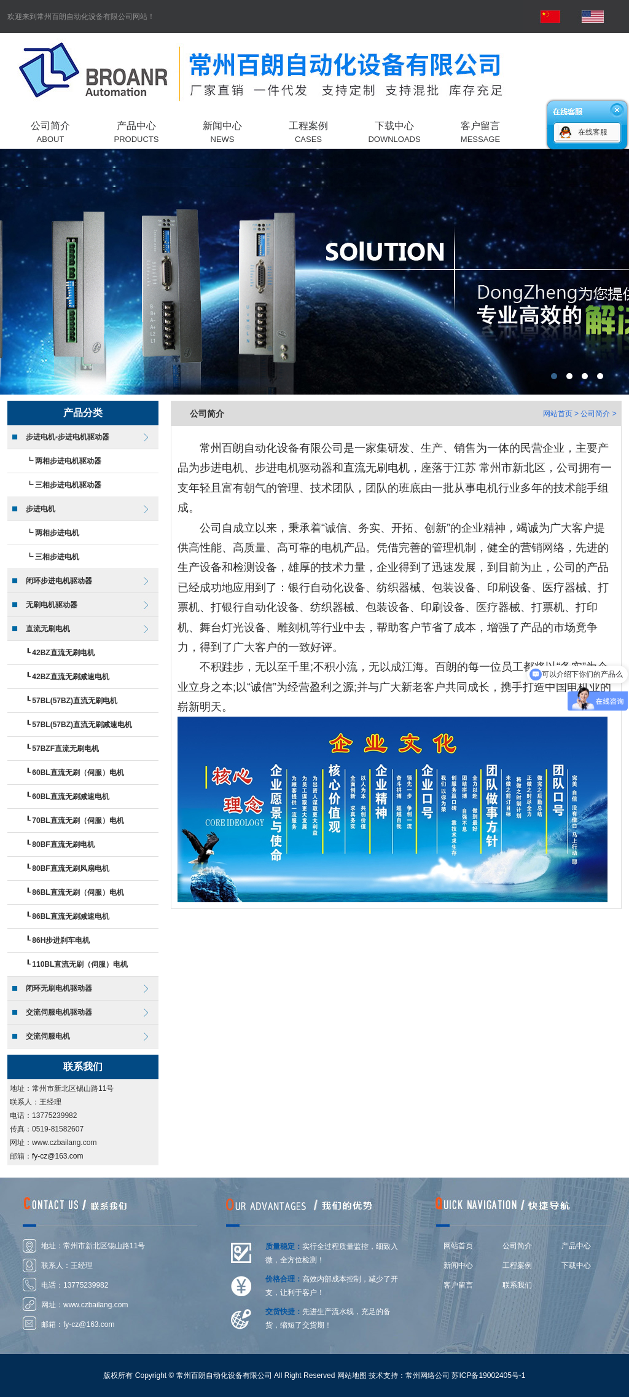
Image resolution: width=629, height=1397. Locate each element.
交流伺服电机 (48, 1036)
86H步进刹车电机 (61, 940)
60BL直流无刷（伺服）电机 (77, 772)
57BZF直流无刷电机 (65, 748)
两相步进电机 (57, 533)
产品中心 (576, 1246)
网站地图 (352, 1375)
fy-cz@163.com (58, 1156)
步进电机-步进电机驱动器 (67, 437)
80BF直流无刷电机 (63, 844)
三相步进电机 (57, 557)
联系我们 (517, 1285)
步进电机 (40, 509)
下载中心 (576, 1265)
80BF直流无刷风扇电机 (70, 868)
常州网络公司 (427, 1375)
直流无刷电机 (48, 628)
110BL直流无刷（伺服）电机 (80, 964)
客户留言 (458, 1285)
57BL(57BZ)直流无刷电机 (74, 700)
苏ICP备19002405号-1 (488, 1375)
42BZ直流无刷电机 (63, 652)
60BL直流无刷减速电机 (70, 796)
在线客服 (593, 132)
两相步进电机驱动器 (68, 461)
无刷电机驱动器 (51, 604)
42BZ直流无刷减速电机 (70, 676)
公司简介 (517, 1246)
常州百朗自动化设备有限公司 (314, 272)
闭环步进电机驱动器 (59, 581)
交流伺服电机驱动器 (59, 1012)
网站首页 (557, 413)
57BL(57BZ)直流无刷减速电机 (82, 724)
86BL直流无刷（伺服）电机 (77, 892)
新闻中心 (458, 1265)
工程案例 (517, 1265)
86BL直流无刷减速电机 (70, 916)
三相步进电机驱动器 (68, 485)
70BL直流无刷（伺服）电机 (77, 820)
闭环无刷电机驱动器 (59, 988)
